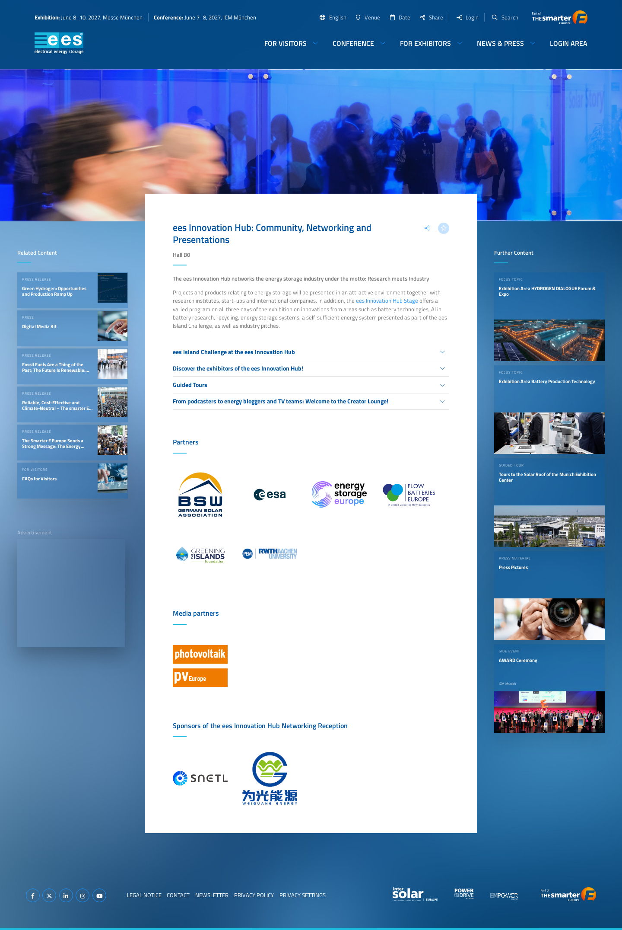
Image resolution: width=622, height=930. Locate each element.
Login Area (568, 43)
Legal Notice (144, 895)
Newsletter (211, 895)
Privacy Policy (254, 895)
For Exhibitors (425, 43)
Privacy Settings (302, 895)
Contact (178, 895)
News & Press (500, 43)
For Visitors (285, 43)
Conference (353, 43)
